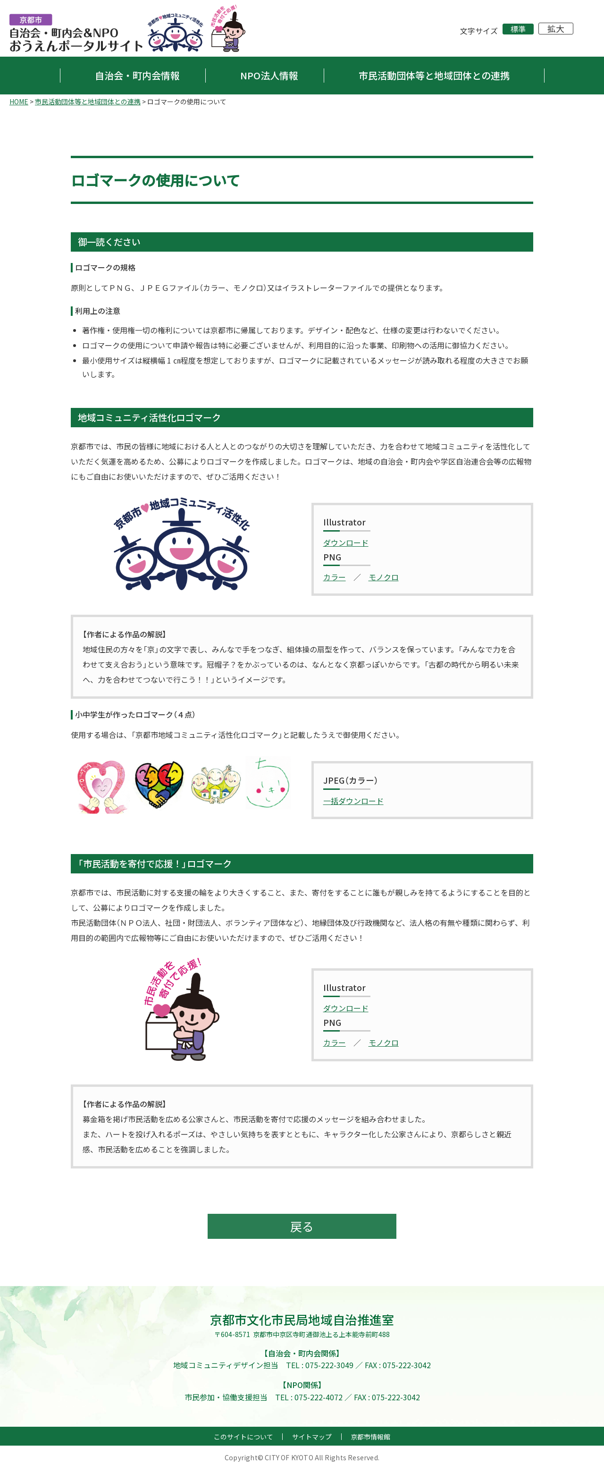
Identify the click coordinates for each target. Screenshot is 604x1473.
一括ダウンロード (353, 800)
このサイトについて (243, 1440)
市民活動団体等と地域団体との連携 (434, 75)
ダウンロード (346, 542)
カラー (334, 577)
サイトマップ (312, 1440)
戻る (302, 1228)
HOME (18, 101)
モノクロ (384, 577)
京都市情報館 (370, 1440)
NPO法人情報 (269, 75)
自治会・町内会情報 (137, 75)
